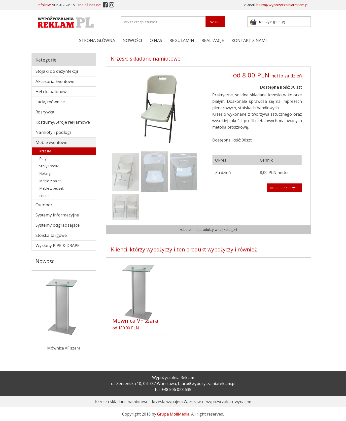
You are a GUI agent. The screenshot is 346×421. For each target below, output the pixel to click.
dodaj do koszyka (284, 187)
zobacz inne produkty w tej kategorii (208, 229)
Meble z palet (50, 180)
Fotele (44, 195)
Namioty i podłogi (53, 132)
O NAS (156, 40)
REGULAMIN (182, 40)
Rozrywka (44, 112)
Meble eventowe (51, 142)
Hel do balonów (51, 91)
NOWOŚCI (132, 40)
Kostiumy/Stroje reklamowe (62, 122)
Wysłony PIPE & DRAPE (57, 245)
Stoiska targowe (51, 235)
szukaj (215, 21)
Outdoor (43, 205)
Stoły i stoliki (49, 166)
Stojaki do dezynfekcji (56, 71)
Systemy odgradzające (57, 225)
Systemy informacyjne (57, 215)
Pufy (42, 158)
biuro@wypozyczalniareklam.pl (282, 4)
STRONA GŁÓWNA (97, 40)
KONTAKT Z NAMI (249, 40)
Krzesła (45, 151)
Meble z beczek (51, 188)
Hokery (45, 173)
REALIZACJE (213, 40)
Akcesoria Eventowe (54, 81)
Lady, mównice (50, 102)
